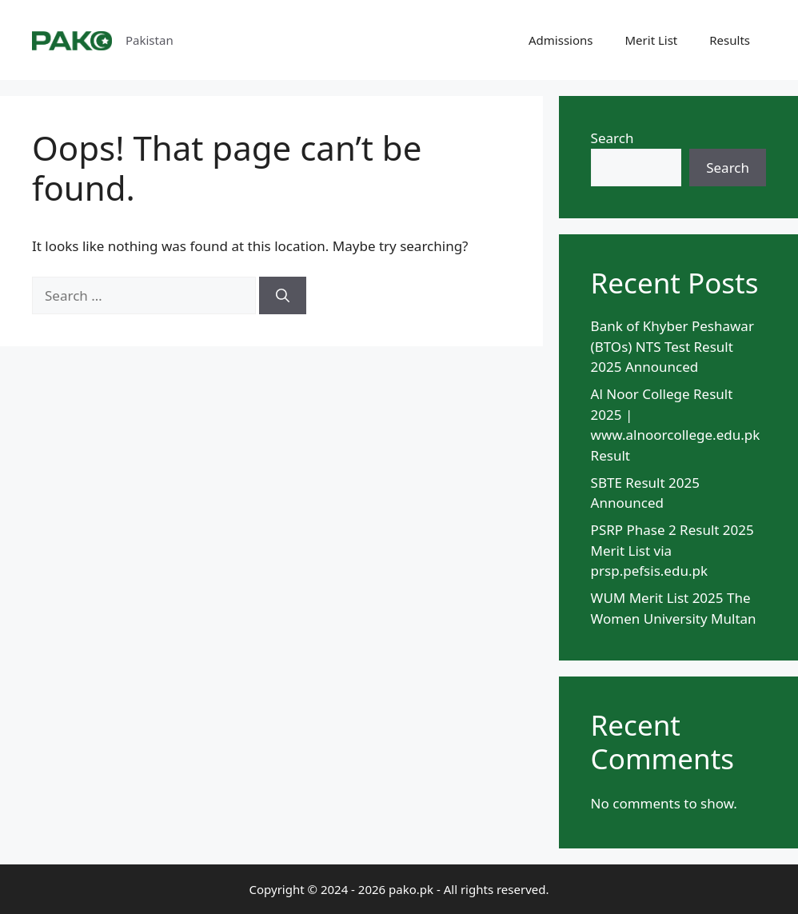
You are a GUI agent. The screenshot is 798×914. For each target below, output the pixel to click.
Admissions (561, 40)
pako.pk (411, 889)
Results (729, 40)
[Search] (282, 296)
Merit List (651, 40)
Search (612, 138)
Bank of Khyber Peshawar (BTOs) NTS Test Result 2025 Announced (672, 346)
